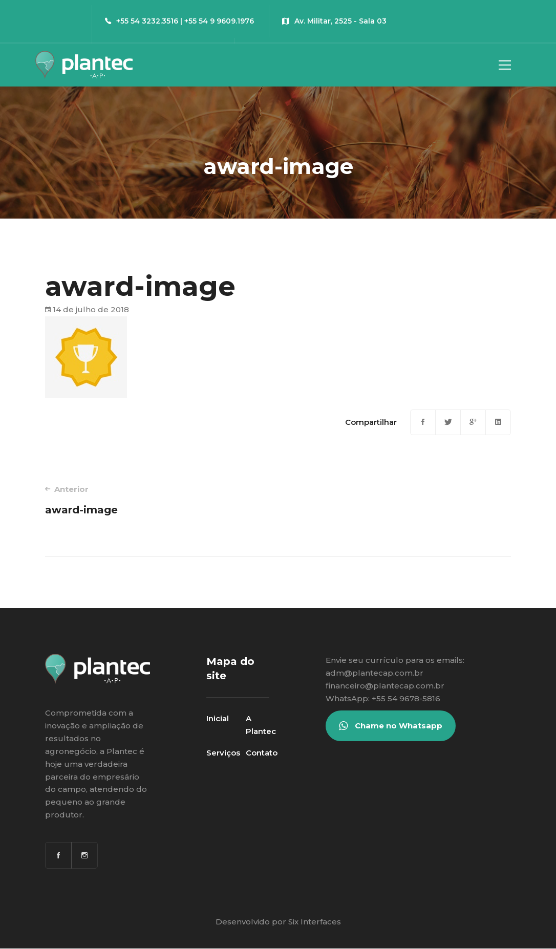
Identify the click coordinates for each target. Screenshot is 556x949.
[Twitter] (448, 422)
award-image (152, 500)
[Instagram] (84, 855)
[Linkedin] (498, 422)
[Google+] (473, 422)
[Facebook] (423, 422)
